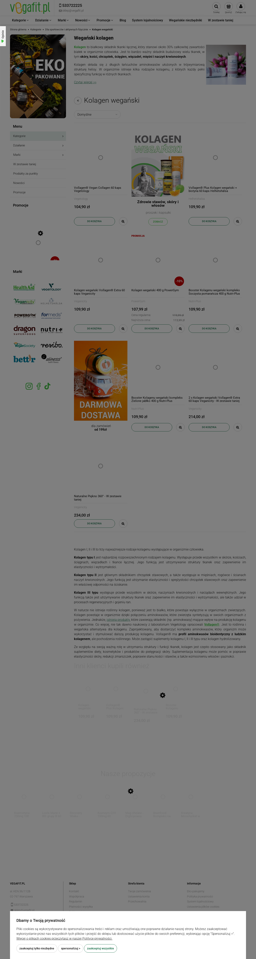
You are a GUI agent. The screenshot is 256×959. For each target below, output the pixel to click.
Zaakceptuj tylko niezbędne (36, 948)
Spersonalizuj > (70, 948)
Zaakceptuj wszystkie (100, 948)
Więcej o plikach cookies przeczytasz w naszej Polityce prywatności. (64, 938)
